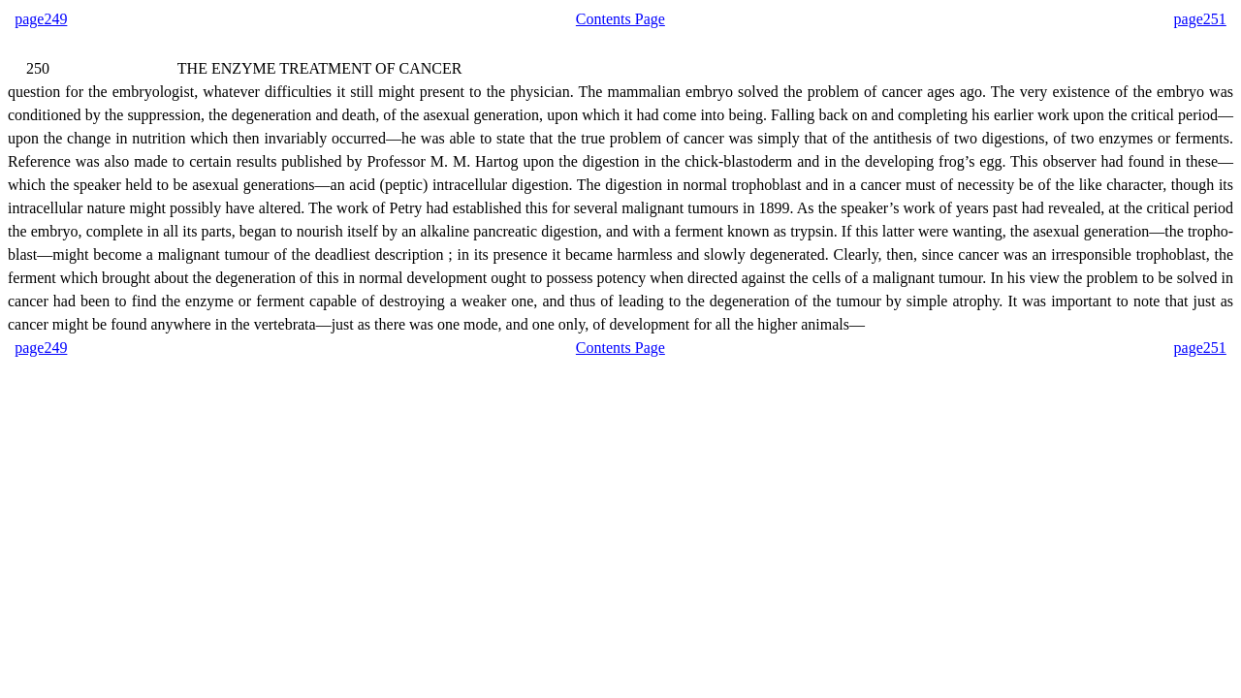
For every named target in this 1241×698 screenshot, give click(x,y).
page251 (1200, 19)
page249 (41, 19)
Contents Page (620, 19)
